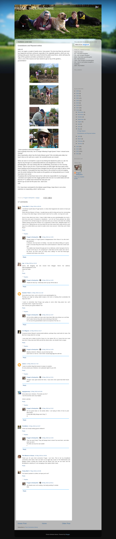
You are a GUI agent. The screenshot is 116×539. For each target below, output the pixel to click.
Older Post (66, 523)
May (79, 129)
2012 (77, 153)
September (81, 119)
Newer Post (22, 523)
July (79, 124)
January (80, 143)
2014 (77, 149)
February (80, 141)
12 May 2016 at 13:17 (36, 330)
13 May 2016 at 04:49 (36, 391)
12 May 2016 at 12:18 (37, 292)
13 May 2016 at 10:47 (34, 426)
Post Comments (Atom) (31, 527)
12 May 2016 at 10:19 (31, 263)
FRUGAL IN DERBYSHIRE (34, 8)
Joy (23, 263)
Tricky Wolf (25, 206)
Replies (26, 233)
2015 (77, 146)
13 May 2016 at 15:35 (47, 438)
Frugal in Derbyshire (33, 237)
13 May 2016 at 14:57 (47, 315)
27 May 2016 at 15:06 (35, 471)
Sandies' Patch (26, 292)
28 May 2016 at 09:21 (47, 482)
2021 (77, 98)
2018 (77, 105)
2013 (77, 151)
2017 (77, 107)
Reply (23, 230)
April (79, 136)
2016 (77, 110)
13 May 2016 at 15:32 (47, 408)
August (80, 121)
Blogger (68, 534)
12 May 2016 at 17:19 (32, 363)
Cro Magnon (25, 330)
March (79, 138)
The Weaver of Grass (28, 455)
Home (44, 523)
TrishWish (25, 426)
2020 (77, 100)
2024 (77, 93)
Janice (24, 363)
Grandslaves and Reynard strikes (86, 133)
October (80, 117)
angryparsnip (26, 391)
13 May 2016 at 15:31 (47, 377)
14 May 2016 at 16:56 (41, 455)
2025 (77, 91)
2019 (77, 103)
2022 (77, 95)
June (79, 126)
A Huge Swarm (81, 131)
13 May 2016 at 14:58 (47, 349)
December (81, 112)
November (81, 114)
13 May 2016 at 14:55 (47, 237)
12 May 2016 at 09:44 (35, 206)
